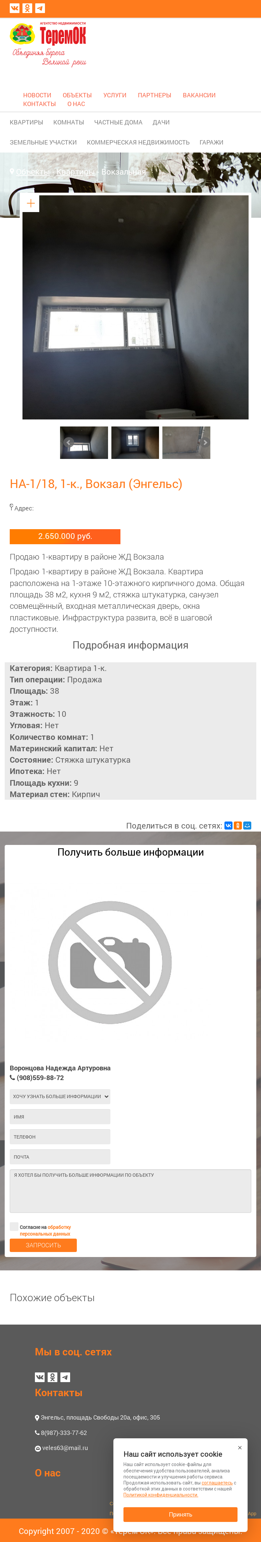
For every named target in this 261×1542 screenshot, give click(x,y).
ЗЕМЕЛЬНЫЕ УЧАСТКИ (43, 142)
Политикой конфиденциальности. (160, 1495)
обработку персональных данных (45, 1230)
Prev (68, 442)
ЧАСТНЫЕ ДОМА (118, 122)
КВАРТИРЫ (26, 122)
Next (205, 442)
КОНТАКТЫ (39, 104)
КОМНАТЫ (68, 122)
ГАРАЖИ (211, 142)
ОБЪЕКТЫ (77, 95)
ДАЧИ (161, 122)
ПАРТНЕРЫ (154, 95)
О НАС (76, 104)
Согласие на (40, 1226)
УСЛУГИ (114, 95)
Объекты (33, 171)
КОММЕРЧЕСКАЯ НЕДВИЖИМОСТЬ (138, 142)
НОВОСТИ (37, 95)
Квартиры (75, 171)
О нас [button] (48, 1472)
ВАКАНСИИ (199, 95)
